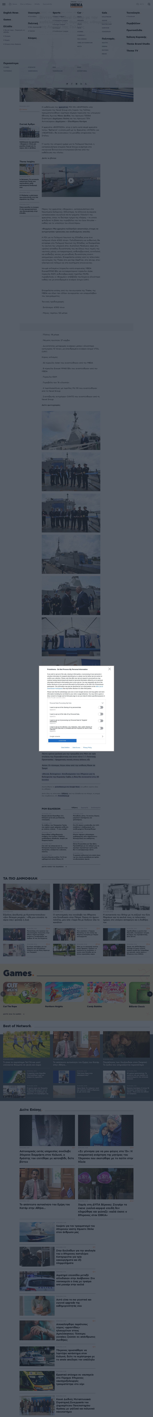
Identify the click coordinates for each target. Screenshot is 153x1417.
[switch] (100, 707)
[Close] (110, 669)
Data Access (76, 747)
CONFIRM (62, 740)
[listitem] (76, 703)
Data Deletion (65, 747)
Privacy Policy (87, 747)
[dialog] (76, 708)
